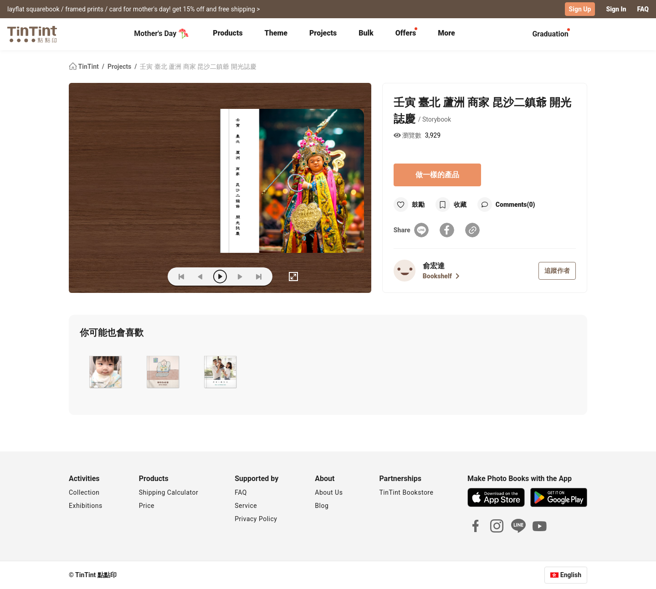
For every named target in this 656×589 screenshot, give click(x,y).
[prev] (200, 276)
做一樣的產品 (437, 174)
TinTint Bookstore (406, 492)
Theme (276, 33)
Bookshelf (441, 276)
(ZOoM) (146, 276)
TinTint (84, 66)
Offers (405, 33)
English (570, 575)
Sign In (616, 9)
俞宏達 (434, 265)
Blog (321, 505)
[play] (220, 276)
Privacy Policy (256, 518)
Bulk (366, 33)
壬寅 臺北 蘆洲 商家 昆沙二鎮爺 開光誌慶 (198, 66)
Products (227, 33)
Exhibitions (85, 505)
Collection (84, 492)
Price (146, 505)
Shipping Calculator (169, 492)
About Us (329, 492)
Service (246, 505)
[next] (239, 276)
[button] (104, 372)
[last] (259, 276)
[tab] (227, 34)
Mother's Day (161, 33)
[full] (293, 276)
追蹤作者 (557, 270)
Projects (323, 33)
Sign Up (580, 9)
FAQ (643, 9)
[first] (181, 276)
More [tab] (446, 33)
